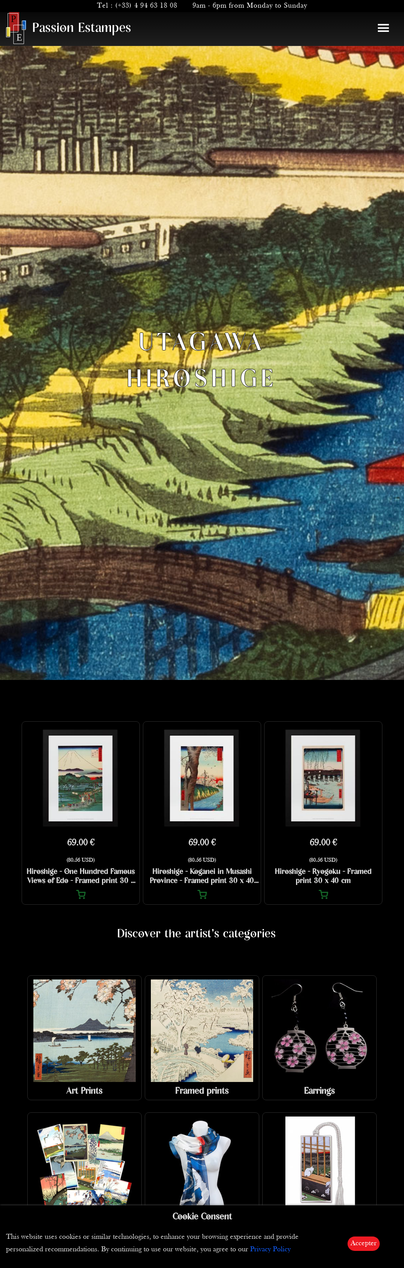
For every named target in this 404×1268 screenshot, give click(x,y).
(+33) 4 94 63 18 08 (146, 5)
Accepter (364, 1243)
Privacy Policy (270, 1249)
